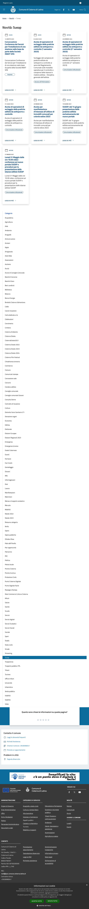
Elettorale (8, 429)
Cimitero (8, 327)
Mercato (8, 505)
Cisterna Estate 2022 (12, 344)
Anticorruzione (10, 239)
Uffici (3, 813)
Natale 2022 (9, 514)
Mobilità (7, 509)
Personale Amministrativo (10, 824)
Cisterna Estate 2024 (12, 353)
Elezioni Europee (10, 433)
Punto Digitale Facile (12, 585)
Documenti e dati (7, 828)
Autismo (8, 264)
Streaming (8, 653)
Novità (11, 18)
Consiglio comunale (11, 391)
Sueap (7, 657)
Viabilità (7, 695)
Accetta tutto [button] (37, 901)
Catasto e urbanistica (30, 823)
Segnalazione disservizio (31, 853)
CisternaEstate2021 (12, 340)
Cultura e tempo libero (30, 810)
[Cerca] (85, 9)
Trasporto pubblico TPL (12, 666)
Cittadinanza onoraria (12, 361)
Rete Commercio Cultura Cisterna (16, 594)
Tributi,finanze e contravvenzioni (50, 817)
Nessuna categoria (11, 522)
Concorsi (8, 382)
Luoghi (69, 823)
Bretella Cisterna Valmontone (15, 302)
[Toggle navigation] (4, 9)
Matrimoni (8, 497)
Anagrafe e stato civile (30, 806)
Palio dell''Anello (10, 543)
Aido (6, 226)
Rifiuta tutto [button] (52, 901)
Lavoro (7, 488)
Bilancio (7, 294)
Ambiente (8, 230)
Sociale (7, 632)
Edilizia (7, 425)
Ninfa (7, 526)
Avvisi (8, 35)
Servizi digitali (10, 619)
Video (7, 704)
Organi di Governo (7, 806)
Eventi (7, 454)
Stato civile (9, 645)
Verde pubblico (10, 691)
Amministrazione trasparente (51, 848)
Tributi (7, 670)
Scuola (7, 611)
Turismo (7, 674)
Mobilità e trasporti (29, 830)
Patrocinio (8, 552)
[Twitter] (68, 9)
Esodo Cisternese (11, 450)
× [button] (86, 885)
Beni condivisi (9, 285)
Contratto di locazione (12, 404)
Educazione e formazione (53, 806)
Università (8, 683)
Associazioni (9, 260)
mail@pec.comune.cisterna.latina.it (13, 873)
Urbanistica (9, 687)
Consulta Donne (10, 399)
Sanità (7, 607)
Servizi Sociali (9, 628)
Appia (7, 247)
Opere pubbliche (10, 535)
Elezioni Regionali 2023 (13, 437)
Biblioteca (8, 289)
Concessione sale (10, 378)
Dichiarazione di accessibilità (50, 862)
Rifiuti (7, 598)
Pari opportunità (10, 547)
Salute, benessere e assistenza (51, 827)
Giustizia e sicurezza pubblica (52, 811)
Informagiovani (10, 480)
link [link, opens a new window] (56, 897)
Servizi (7, 615)
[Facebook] (63, 9)
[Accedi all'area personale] (80, 3)
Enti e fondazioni (7, 817)
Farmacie (8, 459)
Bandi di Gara (9, 281)
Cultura (7, 408)
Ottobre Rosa (9, 539)
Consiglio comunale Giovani (14, 395)
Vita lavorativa (28, 813)
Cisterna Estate (10, 336)
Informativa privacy (51, 853)
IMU (6, 475)
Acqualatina (9, 218)
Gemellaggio (9, 467)
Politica (7, 560)
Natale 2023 (9, 518)
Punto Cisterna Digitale (13, 581)
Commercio (9, 366)
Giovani (7, 471)
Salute (7, 602)
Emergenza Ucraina (11, 446)
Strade (7, 649)
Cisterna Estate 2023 (12, 349)
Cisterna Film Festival (12, 357)
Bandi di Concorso (11, 277)
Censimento (9, 323)
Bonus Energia (10, 298)
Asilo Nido (8, 256)
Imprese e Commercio (30, 817)
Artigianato (9, 251)
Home (4, 18)
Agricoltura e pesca (51, 836)
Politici (3, 820)
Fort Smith (8, 463)
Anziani (7, 243)
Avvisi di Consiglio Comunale (14, 273)
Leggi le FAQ (27, 857)
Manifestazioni (10, 492)
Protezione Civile (10, 577)
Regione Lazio (7, 3)
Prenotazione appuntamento (28, 848)
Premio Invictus (10, 573)
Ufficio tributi (9, 678)
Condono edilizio (10, 387)
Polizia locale (9, 564)
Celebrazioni (9, 319)
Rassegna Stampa (11, 590)
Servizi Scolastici (10, 623)
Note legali (48, 857)
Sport (7, 636)
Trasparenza (9, 662)
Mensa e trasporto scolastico (14, 501)
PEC (6, 556)
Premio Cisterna (10, 569)
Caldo (7, 306)
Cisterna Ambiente (11, 332)
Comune (8, 370)
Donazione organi (11, 416)
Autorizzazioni (50, 832)
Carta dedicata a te (11, 315)
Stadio (7, 640)
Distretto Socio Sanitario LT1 (14, 412)
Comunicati (71, 810)
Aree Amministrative (8, 810)
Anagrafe (8, 234)
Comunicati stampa (11, 374)
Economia (8, 421)
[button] (44, 906)
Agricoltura (9, 222)
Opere (7, 530)
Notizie (67, 35)
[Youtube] (73, 9)
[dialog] (44, 896)
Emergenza (9, 442)
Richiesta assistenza (30, 860)
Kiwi (6, 484)
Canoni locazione (10, 311)
